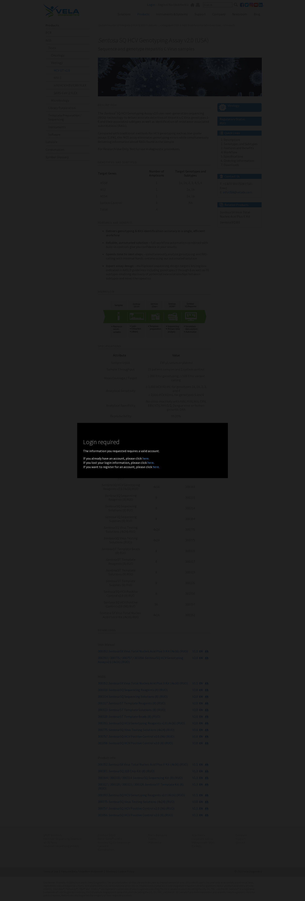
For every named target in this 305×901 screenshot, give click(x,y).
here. (145, 458)
